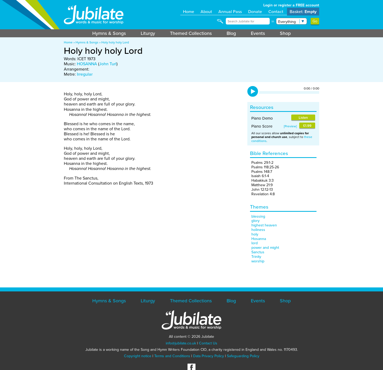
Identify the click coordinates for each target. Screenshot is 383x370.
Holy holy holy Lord (115, 42)
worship (257, 261)
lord (254, 243)
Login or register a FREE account (291, 5)
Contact (275, 12)
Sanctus (257, 252)
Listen (303, 117)
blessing (258, 216)
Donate (255, 12)
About (206, 12)
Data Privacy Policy (208, 356)
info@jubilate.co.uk (181, 343)
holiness (258, 230)
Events (258, 33)
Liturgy (148, 33)
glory (255, 220)
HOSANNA (87, 64)
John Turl (107, 64)
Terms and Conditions (172, 356)
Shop (285, 33)
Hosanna (258, 239)
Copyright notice (137, 356)
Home (188, 12)
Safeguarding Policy (243, 356)
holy (254, 234)
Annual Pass (230, 12)
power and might (265, 247)
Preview (290, 126)
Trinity (256, 256)
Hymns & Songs (109, 33)
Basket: (303, 12)
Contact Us (208, 343)
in (273, 21)
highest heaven (264, 225)
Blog (231, 33)
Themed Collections (191, 33)
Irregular (85, 74)
